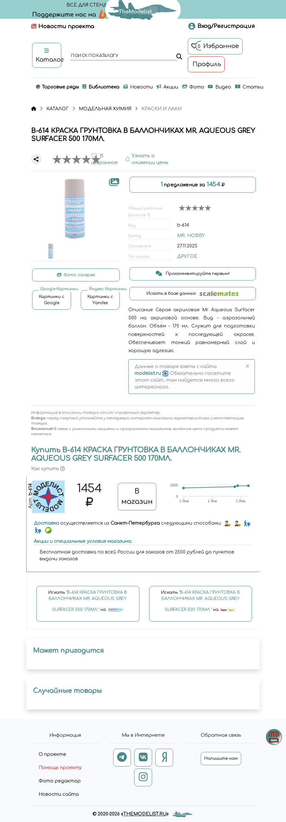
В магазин (137, 496)
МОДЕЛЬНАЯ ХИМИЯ (105, 108)
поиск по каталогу (94, 56)
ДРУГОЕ (187, 256)
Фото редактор (60, 781)
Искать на (87, 604)
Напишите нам (221, 758)
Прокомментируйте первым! (193, 273)
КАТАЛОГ (57, 108)
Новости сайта (59, 794)
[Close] (247, 366)
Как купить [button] (48, 468)
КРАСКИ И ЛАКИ (161, 108)
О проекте (52, 754)
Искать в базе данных (193, 293)
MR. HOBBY (191, 235)
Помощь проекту (60, 767)
